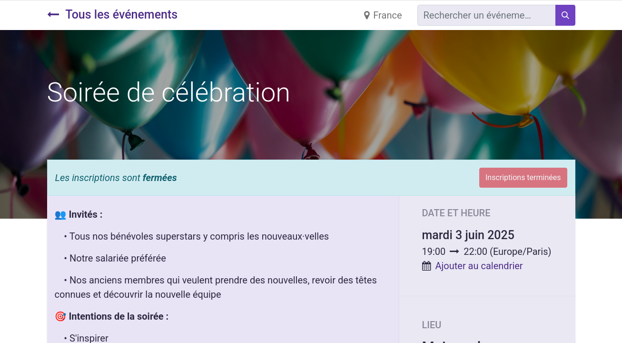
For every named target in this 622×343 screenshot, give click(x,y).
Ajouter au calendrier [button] (479, 266)
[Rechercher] (565, 15)
